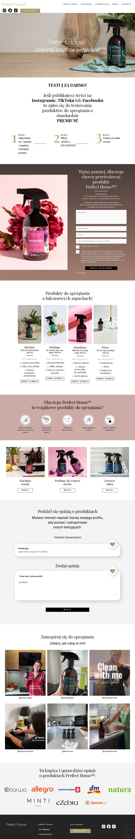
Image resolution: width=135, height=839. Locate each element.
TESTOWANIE (86, 4)
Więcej (25, 490)
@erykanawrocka (109, 697)
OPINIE (115, 4)
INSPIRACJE (127, 4)
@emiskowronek (110, 751)
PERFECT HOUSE (71, 4)
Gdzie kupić (30, 11)
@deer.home (67, 751)
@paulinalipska (67, 697)
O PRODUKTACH (102, 4)
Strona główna (76, 824)
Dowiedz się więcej (29, 381)
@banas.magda (25, 697)
